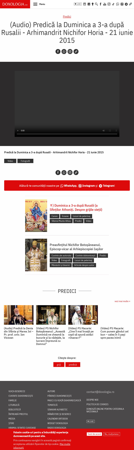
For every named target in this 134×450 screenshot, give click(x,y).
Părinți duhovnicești (60, 396)
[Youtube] (105, 3)
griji (59, 364)
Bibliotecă (15, 409)
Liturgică (14, 405)
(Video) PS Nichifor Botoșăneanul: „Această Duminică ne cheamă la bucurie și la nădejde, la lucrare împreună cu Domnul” (50, 336)
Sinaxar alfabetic (58, 409)
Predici (67, 16)
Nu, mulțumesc (112, 434)
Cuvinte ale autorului (61, 255)
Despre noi (92, 400)
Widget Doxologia (58, 423)
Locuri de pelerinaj (81, 216)
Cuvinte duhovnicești (85, 255)
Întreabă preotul (18, 414)
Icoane (65, 216)
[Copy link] (76, 51)
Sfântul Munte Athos (61, 220)
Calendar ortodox (58, 418)
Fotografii (25, 160)
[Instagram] (109, 3)
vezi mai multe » (122, 301)
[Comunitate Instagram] (122, 3)
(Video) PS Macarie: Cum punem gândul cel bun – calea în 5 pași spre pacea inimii (114, 333)
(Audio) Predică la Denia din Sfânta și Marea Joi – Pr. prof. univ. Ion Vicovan (18, 333)
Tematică (52, 405)
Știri (11, 423)
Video (10, 160)
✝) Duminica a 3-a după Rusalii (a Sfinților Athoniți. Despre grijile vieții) (76, 207)
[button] (39, 4)
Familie (13, 400)
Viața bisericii (17, 391)
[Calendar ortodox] (84, 3)
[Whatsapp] (64, 51)
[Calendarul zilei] (89, 3)
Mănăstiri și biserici (61, 265)
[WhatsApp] (117, 3)
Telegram (108, 185)
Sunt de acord (94, 434)
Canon (55, 216)
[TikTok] (113, 3)
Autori (51, 391)
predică (73, 364)
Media (12, 418)
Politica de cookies (97, 404)
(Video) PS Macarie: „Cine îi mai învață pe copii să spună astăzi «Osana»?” (81, 333)
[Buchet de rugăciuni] (92, 3)
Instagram (88, 185)
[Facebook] (100, 3)
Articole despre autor (84, 265)
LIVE (79, 4)
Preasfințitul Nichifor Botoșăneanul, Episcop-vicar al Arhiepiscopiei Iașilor (76, 247)
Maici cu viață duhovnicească (64, 400)
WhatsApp (70, 185)
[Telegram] (126, 3)
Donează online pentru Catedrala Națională (105, 410)
